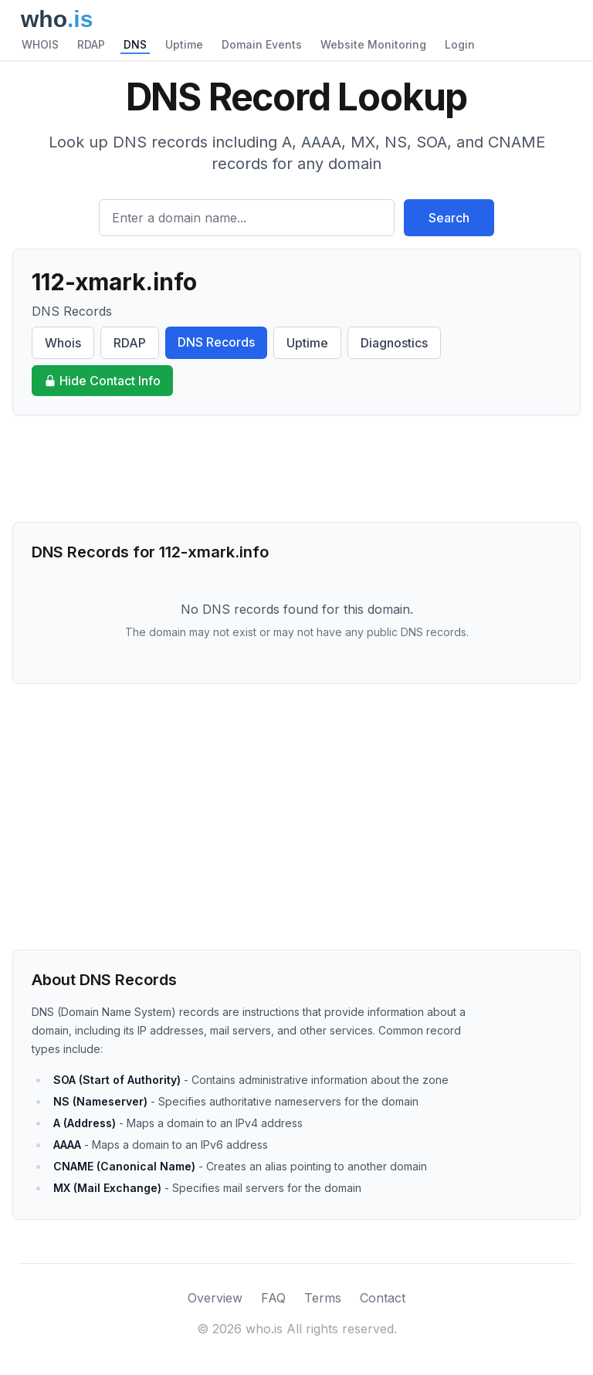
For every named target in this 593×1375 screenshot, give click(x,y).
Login (460, 44)
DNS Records (216, 342)
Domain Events (262, 44)
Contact (382, 1298)
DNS (135, 44)
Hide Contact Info (102, 380)
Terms (322, 1298)
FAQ (273, 1298)
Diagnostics (394, 343)
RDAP (91, 44)
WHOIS (40, 44)
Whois (63, 343)
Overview (215, 1298)
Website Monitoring (373, 44)
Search (449, 217)
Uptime (184, 44)
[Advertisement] (296, 468)
